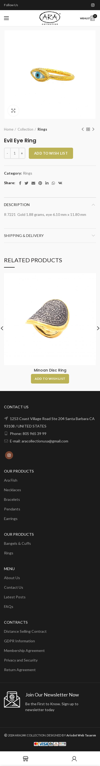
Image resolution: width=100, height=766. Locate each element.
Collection (25, 129)
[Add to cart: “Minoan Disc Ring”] (50, 379)
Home (8, 129)
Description (17, 204)
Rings (42, 129)
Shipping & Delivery (24, 235)
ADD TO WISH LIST (51, 153)
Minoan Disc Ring (50, 370)
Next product (93, 129)
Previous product (82, 129)
